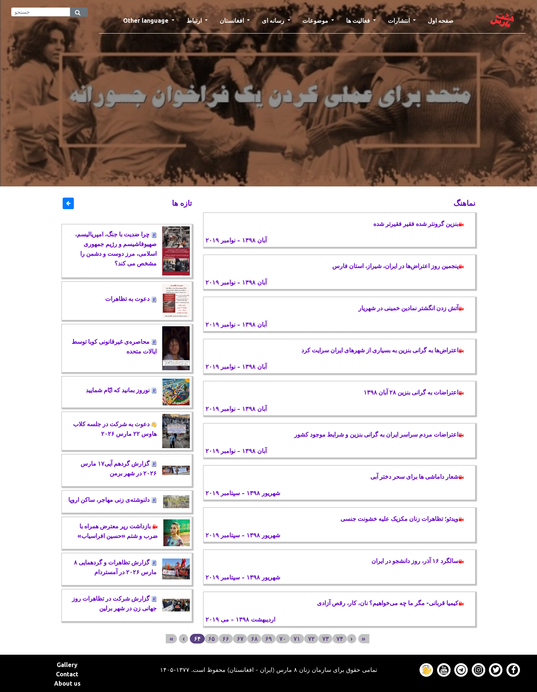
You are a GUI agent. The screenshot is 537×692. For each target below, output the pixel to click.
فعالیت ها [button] (358, 20)
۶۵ (211, 638)
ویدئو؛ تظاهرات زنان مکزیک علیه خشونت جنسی (402, 518)
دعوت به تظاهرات (131, 298)
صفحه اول (443, 20)
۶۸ (254, 638)
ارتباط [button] (194, 20)
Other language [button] (146, 20)
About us (67, 683)
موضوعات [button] (316, 20)
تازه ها (182, 203)
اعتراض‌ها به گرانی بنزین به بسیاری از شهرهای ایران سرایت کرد (382, 350)
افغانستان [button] (232, 20)
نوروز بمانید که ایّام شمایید (121, 390)
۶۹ (268, 638)
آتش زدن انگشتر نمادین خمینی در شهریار (411, 308)
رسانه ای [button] (274, 20)
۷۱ (296, 638)
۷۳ (325, 638)
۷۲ (311, 638)
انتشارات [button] (399, 20)
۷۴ (339, 638)
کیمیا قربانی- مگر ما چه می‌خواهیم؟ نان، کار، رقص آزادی (390, 603)
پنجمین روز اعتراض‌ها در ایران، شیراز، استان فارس (398, 265)
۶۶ (225, 638)
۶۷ (240, 638)
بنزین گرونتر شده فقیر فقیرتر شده (418, 223)
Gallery (67, 664)
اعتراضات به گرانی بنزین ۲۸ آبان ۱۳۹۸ (414, 392)
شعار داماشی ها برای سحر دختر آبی (417, 476)
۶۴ (197, 638)
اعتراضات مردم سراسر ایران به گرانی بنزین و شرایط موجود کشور (379, 434)
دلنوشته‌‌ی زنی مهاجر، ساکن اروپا (112, 499)
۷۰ (282, 638)
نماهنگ (464, 203)
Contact (67, 674)
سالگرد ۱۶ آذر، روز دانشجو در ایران (417, 560)
